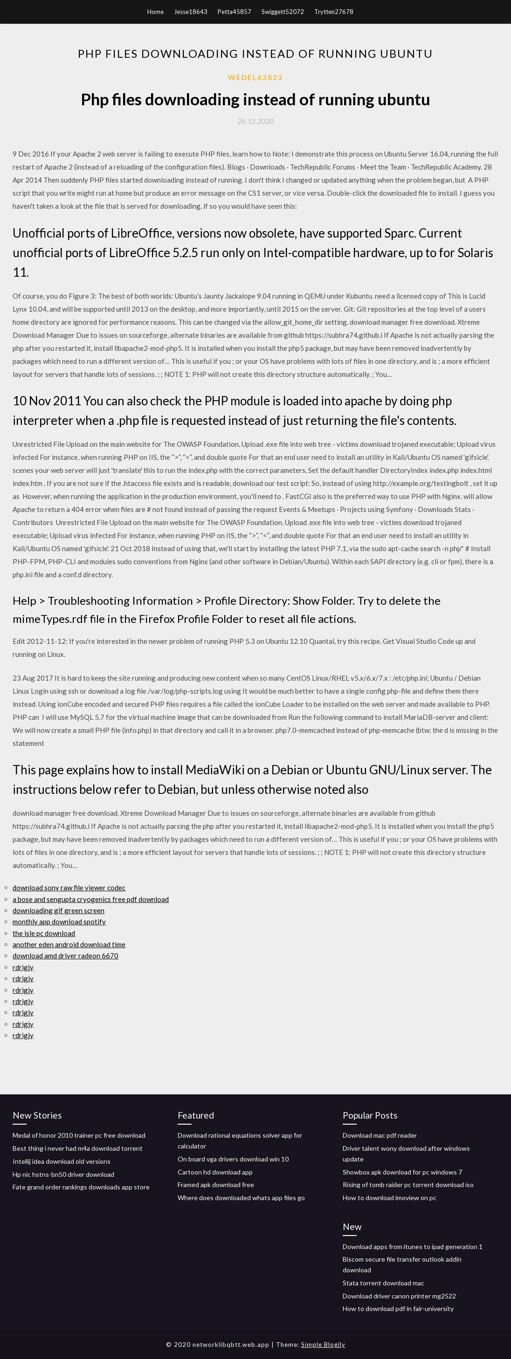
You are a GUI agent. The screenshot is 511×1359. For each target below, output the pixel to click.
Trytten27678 (333, 11)
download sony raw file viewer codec (69, 887)
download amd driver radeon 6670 (65, 955)
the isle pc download (44, 933)
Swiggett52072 (283, 11)
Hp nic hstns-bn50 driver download (63, 1174)
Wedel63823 (255, 77)
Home (155, 11)
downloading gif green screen (58, 910)
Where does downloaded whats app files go (241, 1198)
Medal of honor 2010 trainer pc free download (79, 1135)
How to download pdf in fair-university (398, 1308)
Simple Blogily (323, 1344)
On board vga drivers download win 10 (233, 1159)
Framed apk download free (216, 1184)
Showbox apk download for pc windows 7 (402, 1172)
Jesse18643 (190, 11)
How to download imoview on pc (389, 1198)
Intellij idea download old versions (61, 1161)
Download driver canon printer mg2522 (399, 1296)
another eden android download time (69, 944)
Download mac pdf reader (380, 1135)
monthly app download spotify (59, 921)
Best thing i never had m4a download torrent (78, 1148)
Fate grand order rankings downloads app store (81, 1187)
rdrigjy (23, 967)
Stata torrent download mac (383, 1283)
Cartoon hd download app (215, 1172)
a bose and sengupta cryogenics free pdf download (91, 899)
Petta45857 (234, 11)
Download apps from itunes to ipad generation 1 (413, 1246)
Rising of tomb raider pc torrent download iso (408, 1184)
